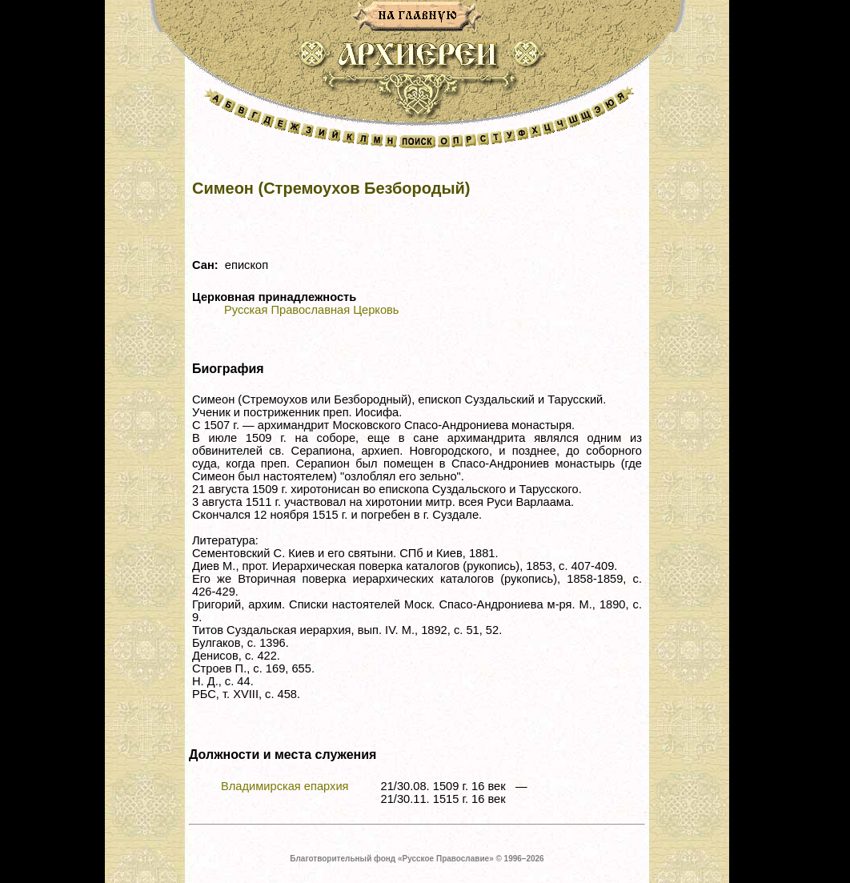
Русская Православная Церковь (311, 309)
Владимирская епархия (285, 786)
